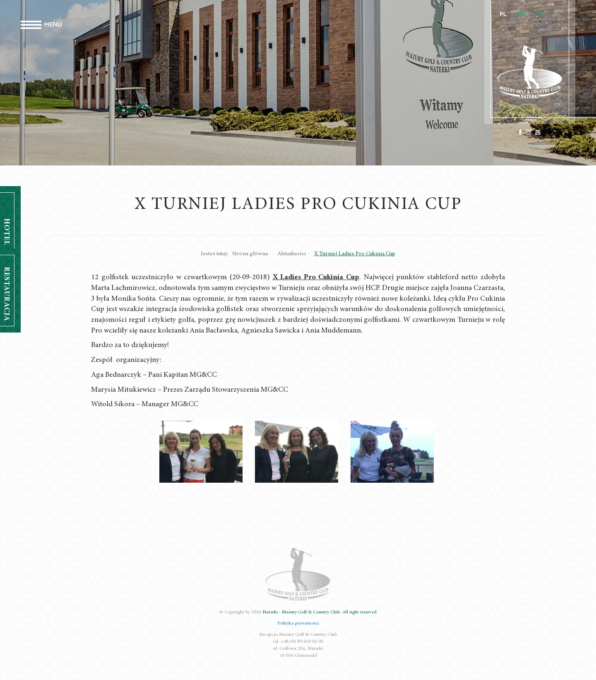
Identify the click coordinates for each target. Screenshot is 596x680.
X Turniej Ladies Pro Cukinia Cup (354, 254)
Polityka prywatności (298, 623)
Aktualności (291, 254)
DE (538, 14)
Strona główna (250, 254)
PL (503, 14)
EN (521, 14)
